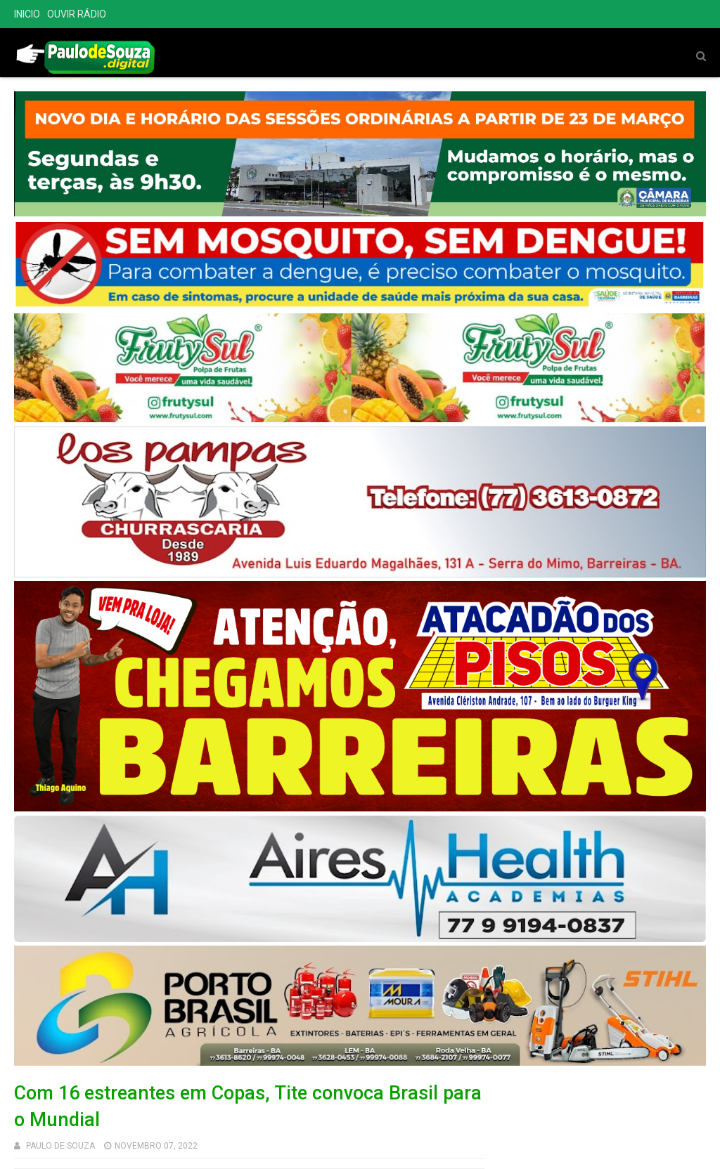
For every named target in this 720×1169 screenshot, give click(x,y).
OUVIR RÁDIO (76, 14)
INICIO (27, 14)
